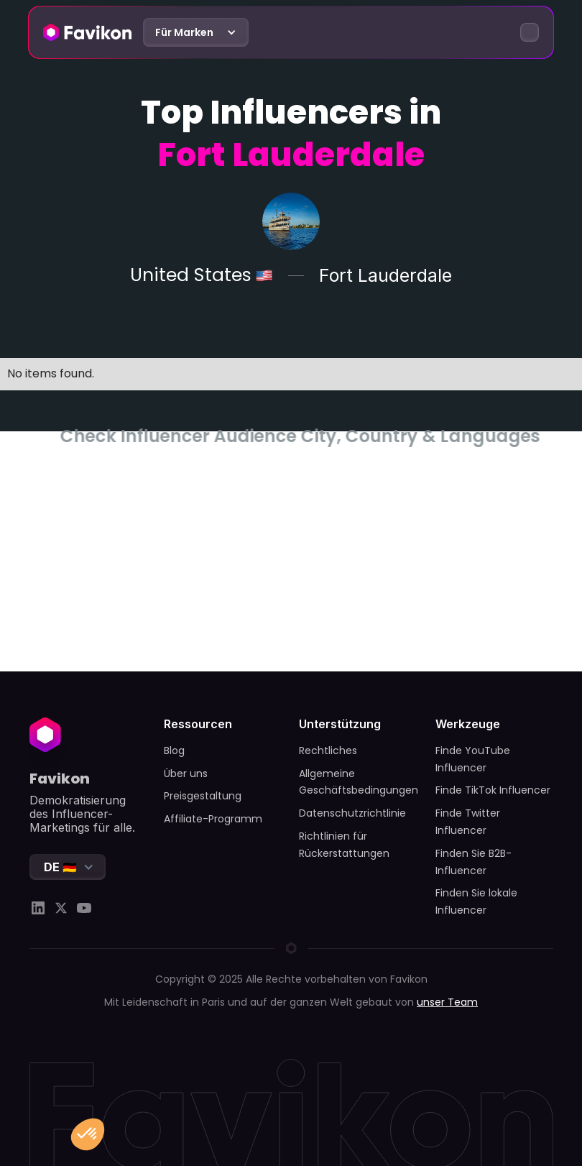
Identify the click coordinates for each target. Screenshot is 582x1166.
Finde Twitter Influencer (467, 821)
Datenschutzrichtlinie (352, 813)
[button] (195, 32)
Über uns (186, 773)
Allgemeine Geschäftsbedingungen (358, 782)
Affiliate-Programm (213, 819)
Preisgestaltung (202, 796)
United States (190, 276)
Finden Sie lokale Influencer (476, 901)
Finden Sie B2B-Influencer (473, 862)
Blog (174, 750)
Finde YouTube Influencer (472, 759)
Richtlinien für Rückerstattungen (344, 844)
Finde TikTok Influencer (492, 790)
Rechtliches (328, 750)
